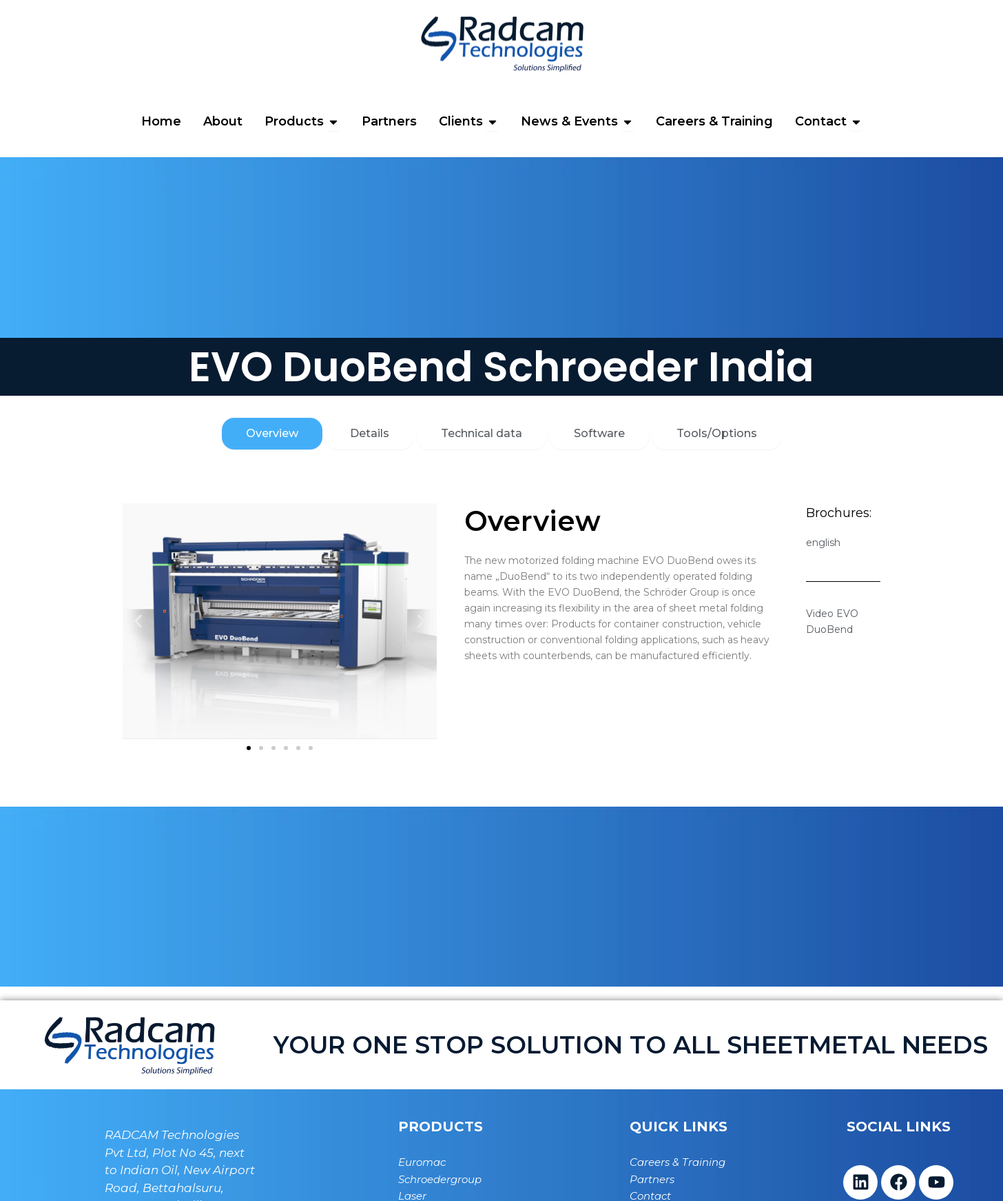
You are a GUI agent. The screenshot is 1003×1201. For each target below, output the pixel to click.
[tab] (272, 434)
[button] (138, 620)
